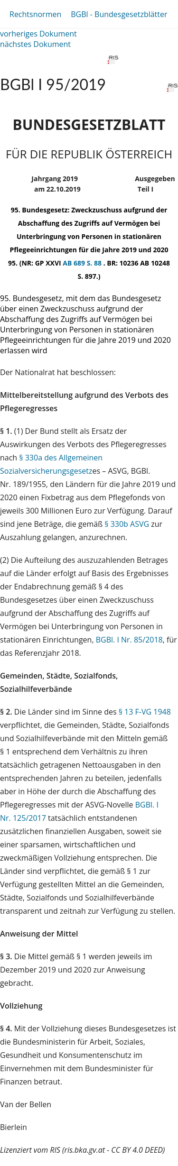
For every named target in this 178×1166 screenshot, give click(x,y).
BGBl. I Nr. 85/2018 (129, 639)
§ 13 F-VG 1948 (145, 712)
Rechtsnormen (35, 14)
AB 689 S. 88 (83, 262)
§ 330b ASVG (126, 524)
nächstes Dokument (35, 44)
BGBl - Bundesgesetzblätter (119, 14)
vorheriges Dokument (38, 33)
